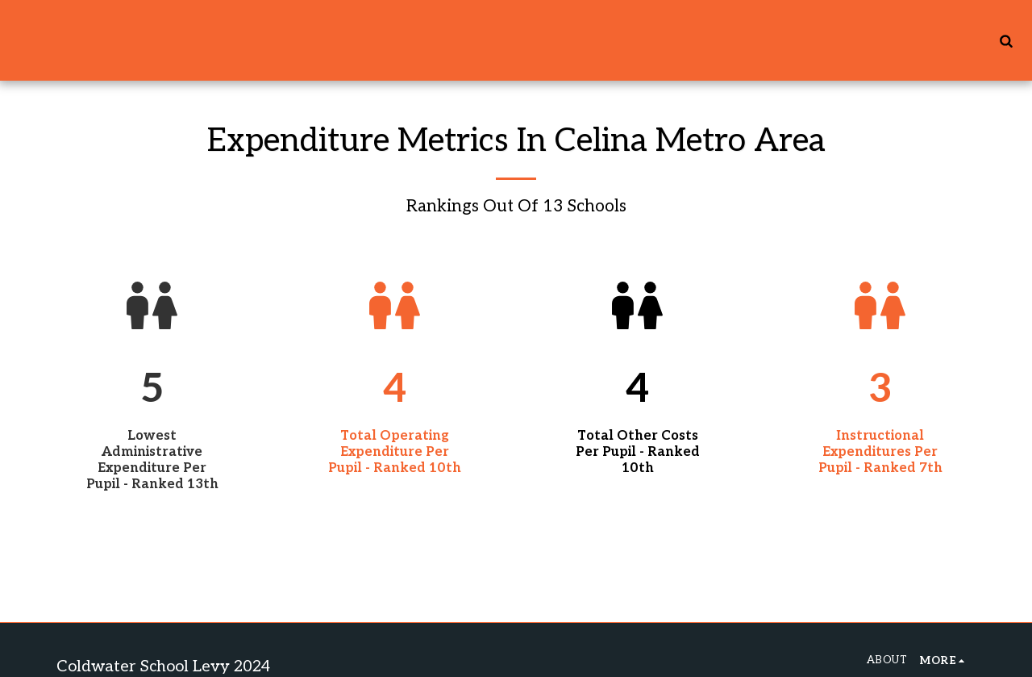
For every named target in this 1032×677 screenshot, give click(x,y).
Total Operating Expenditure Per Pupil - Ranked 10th (394, 452)
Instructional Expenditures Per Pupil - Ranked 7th (880, 452)
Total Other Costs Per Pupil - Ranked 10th (638, 452)
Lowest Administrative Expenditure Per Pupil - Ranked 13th (152, 460)
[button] (1005, 40)
